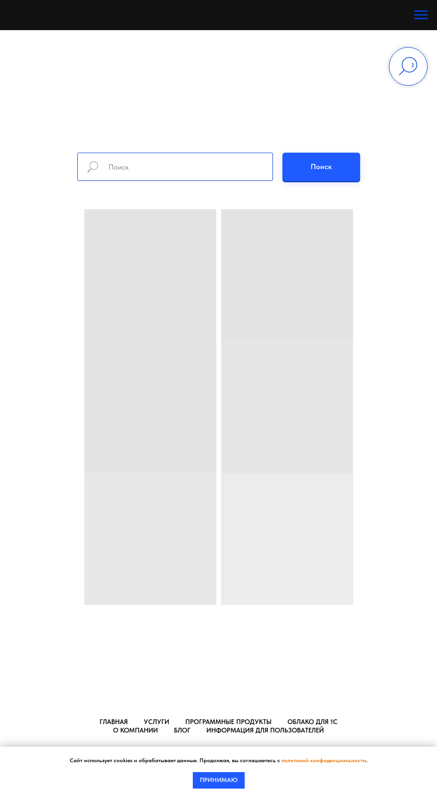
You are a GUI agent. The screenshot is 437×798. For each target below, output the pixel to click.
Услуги (156, 721)
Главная (113, 721)
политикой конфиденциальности (323, 760)
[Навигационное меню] (421, 15)
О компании (135, 730)
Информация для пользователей (265, 730)
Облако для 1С (313, 721)
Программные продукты (228, 721)
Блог (182, 730)
